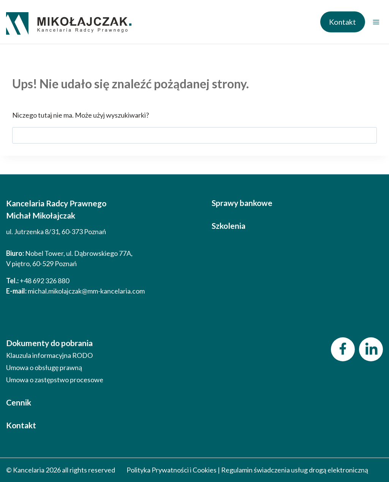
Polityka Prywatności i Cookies (172, 470)
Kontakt (342, 21)
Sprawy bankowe (242, 202)
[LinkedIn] (371, 349)
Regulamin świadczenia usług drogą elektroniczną (294, 470)
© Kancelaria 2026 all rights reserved (60, 470)
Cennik (18, 402)
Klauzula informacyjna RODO (49, 355)
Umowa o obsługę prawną (44, 367)
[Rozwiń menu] (376, 22)
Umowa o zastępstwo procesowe (54, 379)
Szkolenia (228, 225)
